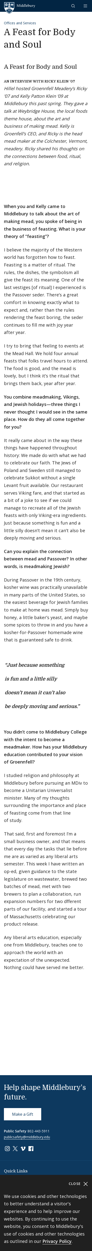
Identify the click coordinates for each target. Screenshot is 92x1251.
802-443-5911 (38, 1131)
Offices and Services (20, 23)
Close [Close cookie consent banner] (78, 1183)
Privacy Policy (57, 1241)
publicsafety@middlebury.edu (27, 1137)
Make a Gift (22, 1114)
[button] (73, 6)
